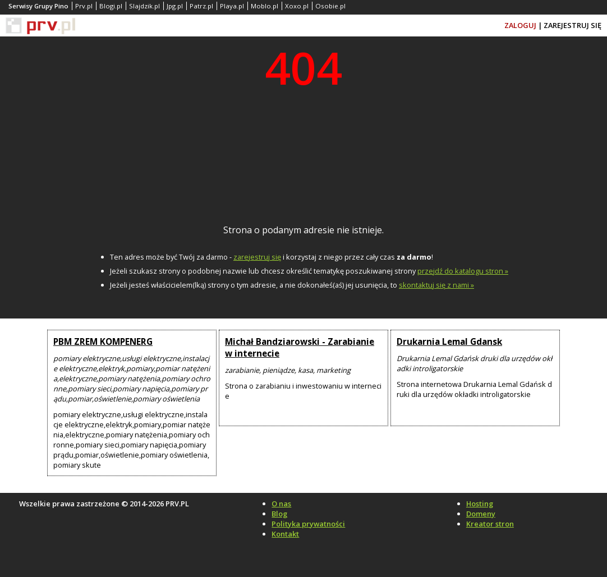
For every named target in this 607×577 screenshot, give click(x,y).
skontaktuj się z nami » (436, 285)
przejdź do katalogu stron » (462, 271)
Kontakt (285, 534)
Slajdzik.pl (144, 6)
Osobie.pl (330, 6)
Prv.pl (84, 6)
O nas (281, 503)
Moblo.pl (264, 6)
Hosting (479, 503)
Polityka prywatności (308, 524)
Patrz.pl (201, 6)
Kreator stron (490, 524)
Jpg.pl (175, 6)
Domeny (480, 514)
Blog (279, 514)
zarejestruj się (257, 257)
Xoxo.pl (297, 6)
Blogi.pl (110, 6)
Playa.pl (232, 6)
